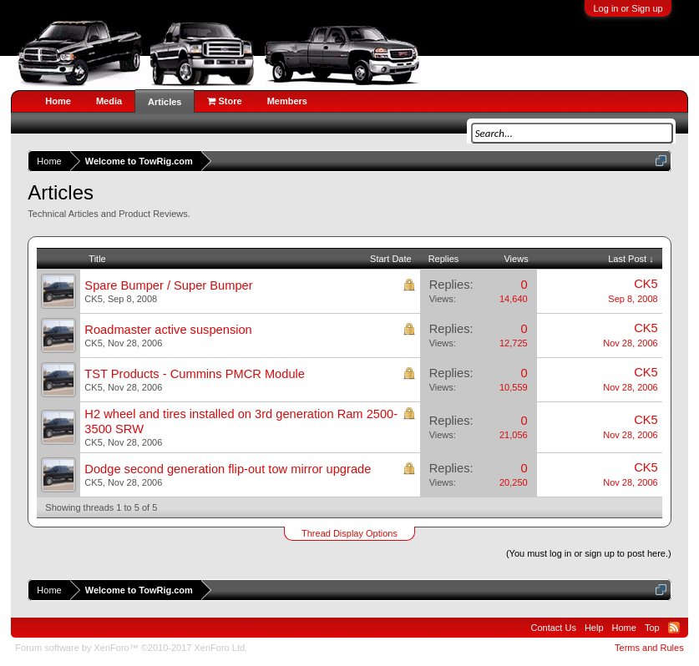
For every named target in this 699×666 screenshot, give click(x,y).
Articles (164, 102)
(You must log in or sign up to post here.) (588, 553)
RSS (674, 627)
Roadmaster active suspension (167, 329)
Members (287, 101)
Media (109, 101)
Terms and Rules (649, 648)
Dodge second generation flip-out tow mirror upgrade (227, 469)
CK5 (93, 299)
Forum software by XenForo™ (131, 648)
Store (224, 101)
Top (652, 628)
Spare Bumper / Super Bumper (168, 285)
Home (58, 101)
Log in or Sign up (627, 8)
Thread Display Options (349, 533)
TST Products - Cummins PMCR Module (194, 374)
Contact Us (553, 628)
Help (594, 628)
